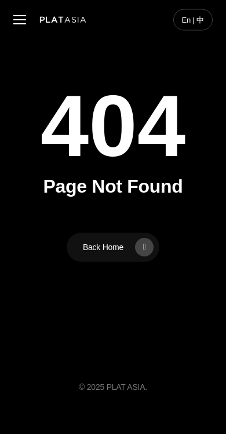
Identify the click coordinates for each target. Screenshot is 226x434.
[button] (19, 20)
